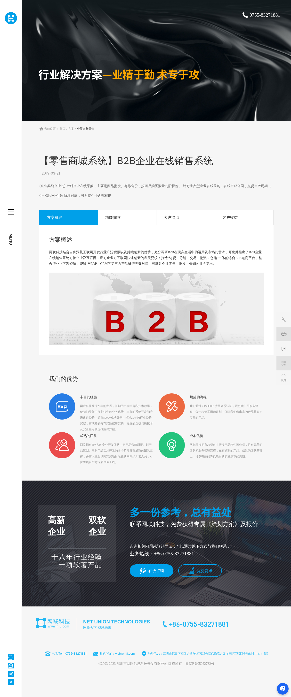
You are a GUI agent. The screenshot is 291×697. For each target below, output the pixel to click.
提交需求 (204, 570)
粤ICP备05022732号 (199, 664)
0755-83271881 (265, 15)
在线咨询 (156, 570)
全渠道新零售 (85, 128)
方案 (71, 128)
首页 (62, 128)
